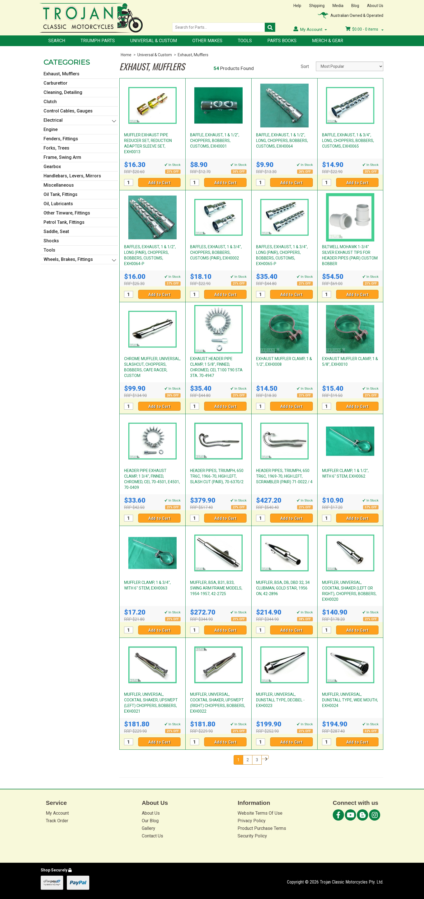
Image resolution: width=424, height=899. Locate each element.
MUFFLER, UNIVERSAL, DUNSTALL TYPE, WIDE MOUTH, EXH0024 (350, 700)
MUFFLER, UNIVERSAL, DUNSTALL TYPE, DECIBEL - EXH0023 (280, 700)
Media (337, 5)
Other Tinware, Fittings (67, 213)
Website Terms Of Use (260, 813)
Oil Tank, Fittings (60, 194)
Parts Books (282, 40)
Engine (51, 129)
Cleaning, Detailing (63, 92)
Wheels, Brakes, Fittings (68, 259)
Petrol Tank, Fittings (64, 222)
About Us (375, 5)
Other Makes (207, 40)
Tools (245, 40)
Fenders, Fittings (61, 138)
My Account (57, 813)
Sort (305, 66)
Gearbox (52, 166)
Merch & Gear (327, 40)
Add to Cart (159, 182)
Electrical (53, 120)
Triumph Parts (98, 40)
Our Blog (150, 820)
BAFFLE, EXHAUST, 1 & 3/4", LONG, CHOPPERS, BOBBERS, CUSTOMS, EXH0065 (348, 140)
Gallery (148, 828)
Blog (355, 5)
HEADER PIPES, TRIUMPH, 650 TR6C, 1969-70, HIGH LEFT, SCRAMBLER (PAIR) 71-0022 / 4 (284, 476)
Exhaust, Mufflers (193, 55)
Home (126, 55)
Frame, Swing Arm (62, 157)
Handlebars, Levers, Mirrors (72, 176)
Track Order (57, 820)
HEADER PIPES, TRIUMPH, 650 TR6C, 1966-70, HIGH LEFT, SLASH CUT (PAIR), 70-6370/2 (216, 476)
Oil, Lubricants (58, 203)
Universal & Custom (153, 40)
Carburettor (55, 83)
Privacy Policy (252, 820)
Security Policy (252, 836)
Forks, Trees (56, 148)
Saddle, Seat (56, 231)
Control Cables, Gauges (68, 111)
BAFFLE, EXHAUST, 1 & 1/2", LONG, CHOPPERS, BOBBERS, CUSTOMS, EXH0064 (282, 140)
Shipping (317, 5)
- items (364, 29)
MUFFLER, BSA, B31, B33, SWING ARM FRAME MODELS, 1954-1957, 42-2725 (216, 588)
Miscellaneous (59, 185)
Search (56, 40)
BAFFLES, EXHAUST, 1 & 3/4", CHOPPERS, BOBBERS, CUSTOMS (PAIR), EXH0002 (216, 252)
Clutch (50, 101)
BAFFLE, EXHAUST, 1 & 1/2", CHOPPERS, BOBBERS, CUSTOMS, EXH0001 (214, 140)
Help (297, 5)
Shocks (51, 240)
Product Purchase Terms (262, 828)
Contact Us (152, 836)
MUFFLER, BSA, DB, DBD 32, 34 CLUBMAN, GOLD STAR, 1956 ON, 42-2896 (283, 588)
